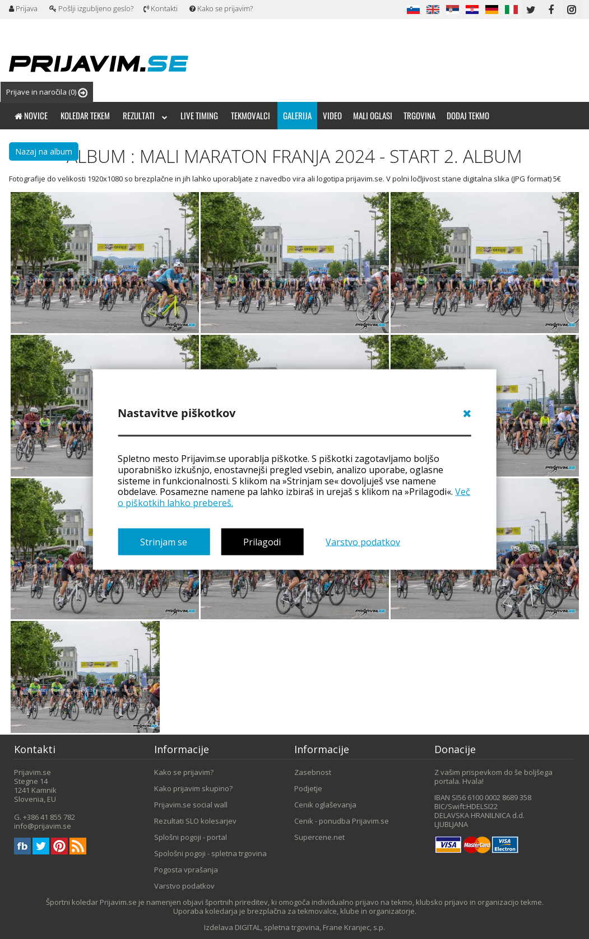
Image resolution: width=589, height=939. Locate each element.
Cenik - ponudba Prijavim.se (341, 821)
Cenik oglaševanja (325, 805)
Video (332, 115)
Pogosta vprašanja (186, 870)
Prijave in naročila (46, 92)
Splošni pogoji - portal (190, 837)
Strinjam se (163, 541)
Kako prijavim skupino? (193, 788)
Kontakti (160, 8)
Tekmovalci (250, 115)
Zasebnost (312, 772)
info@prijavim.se (42, 826)
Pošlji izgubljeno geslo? (91, 8)
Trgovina (419, 115)
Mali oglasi (372, 115)
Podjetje (308, 788)
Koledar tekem (85, 115)
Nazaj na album (43, 151)
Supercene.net (319, 837)
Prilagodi (262, 541)
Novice (31, 115)
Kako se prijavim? (221, 8)
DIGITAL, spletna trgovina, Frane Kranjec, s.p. (310, 927)
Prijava (23, 8)
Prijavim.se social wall (191, 805)
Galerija (297, 115)
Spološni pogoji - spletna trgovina (210, 853)
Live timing (199, 115)
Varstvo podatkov (363, 541)
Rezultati (145, 115)
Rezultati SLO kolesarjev (195, 821)
